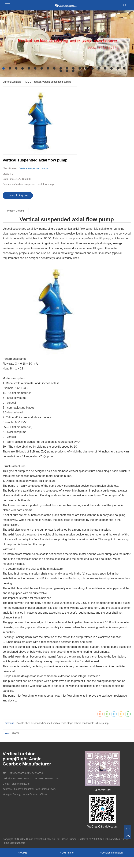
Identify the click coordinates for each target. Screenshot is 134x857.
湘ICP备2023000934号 (92, 839)
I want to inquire (18, 195)
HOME (27, 81)
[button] (3, 68)
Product (36, 81)
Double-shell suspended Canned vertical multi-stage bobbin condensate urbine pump (62, 723)
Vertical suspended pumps (56, 81)
